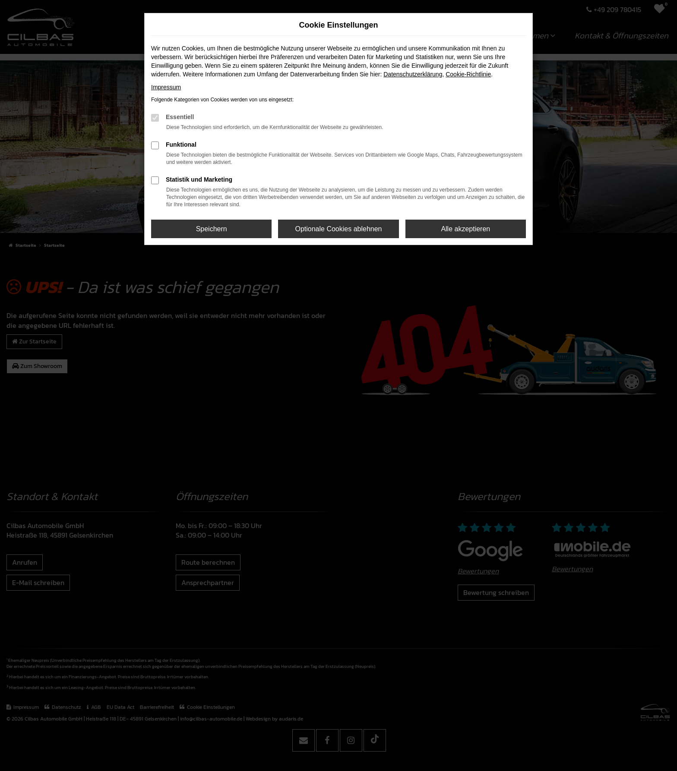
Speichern (211, 229)
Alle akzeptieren (465, 229)
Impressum (166, 87)
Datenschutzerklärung (412, 74)
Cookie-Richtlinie (468, 74)
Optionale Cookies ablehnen (338, 229)
